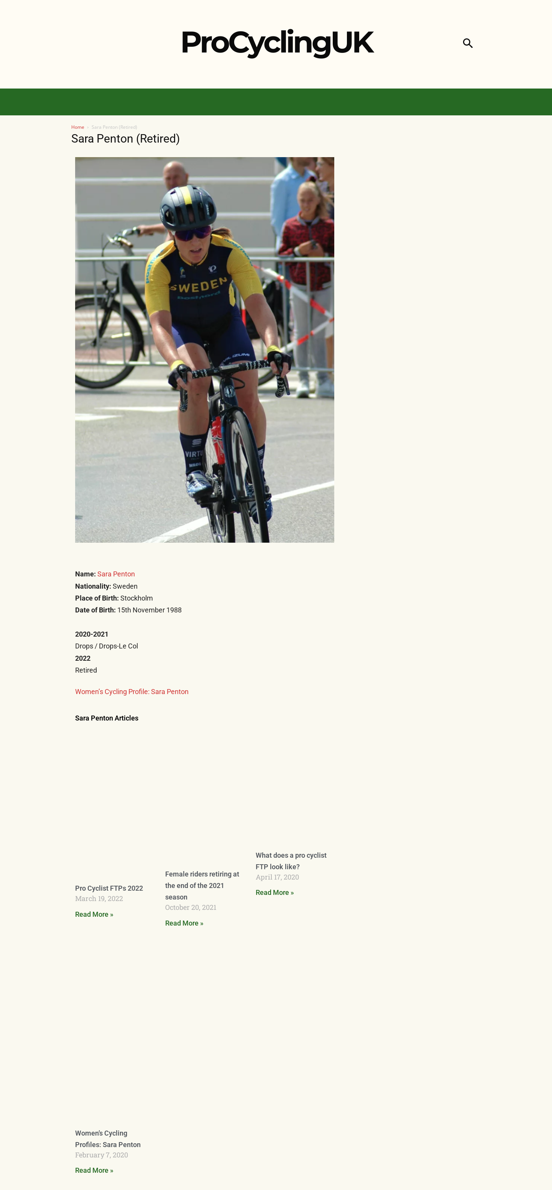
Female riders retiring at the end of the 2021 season (202, 885)
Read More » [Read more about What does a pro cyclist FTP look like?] (275, 892)
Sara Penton (116, 574)
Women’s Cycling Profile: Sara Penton (132, 692)
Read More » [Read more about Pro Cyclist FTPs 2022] (94, 914)
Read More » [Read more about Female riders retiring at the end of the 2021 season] (184, 923)
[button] (468, 44)
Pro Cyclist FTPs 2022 (109, 888)
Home (77, 127)
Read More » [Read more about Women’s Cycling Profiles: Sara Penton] (94, 1170)
